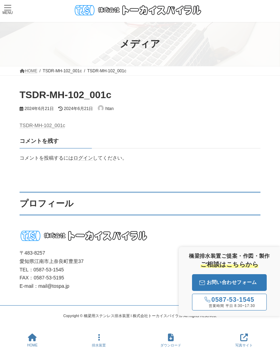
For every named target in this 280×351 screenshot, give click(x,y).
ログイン (83, 158)
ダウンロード (170, 340)
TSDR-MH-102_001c (42, 125)
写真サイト (244, 340)
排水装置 (99, 340)
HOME (32, 340)
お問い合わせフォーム (228, 282)
